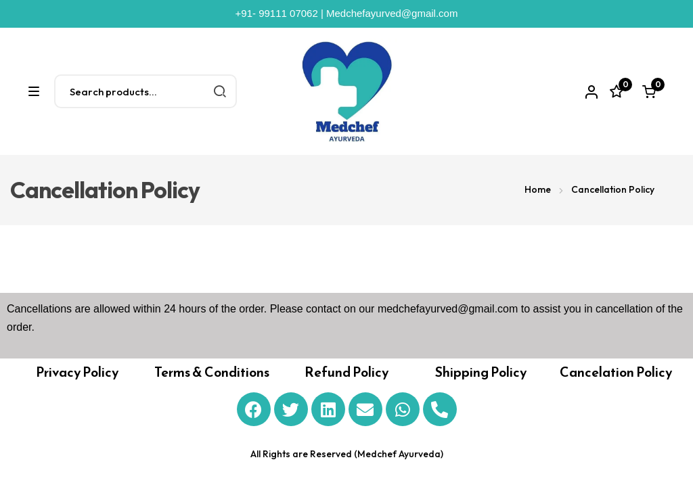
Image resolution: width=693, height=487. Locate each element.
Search (220, 91)
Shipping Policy (481, 372)
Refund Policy (346, 372)
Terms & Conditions (211, 372)
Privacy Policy (77, 372)
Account (589, 91)
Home (537, 189)
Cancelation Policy (616, 372)
